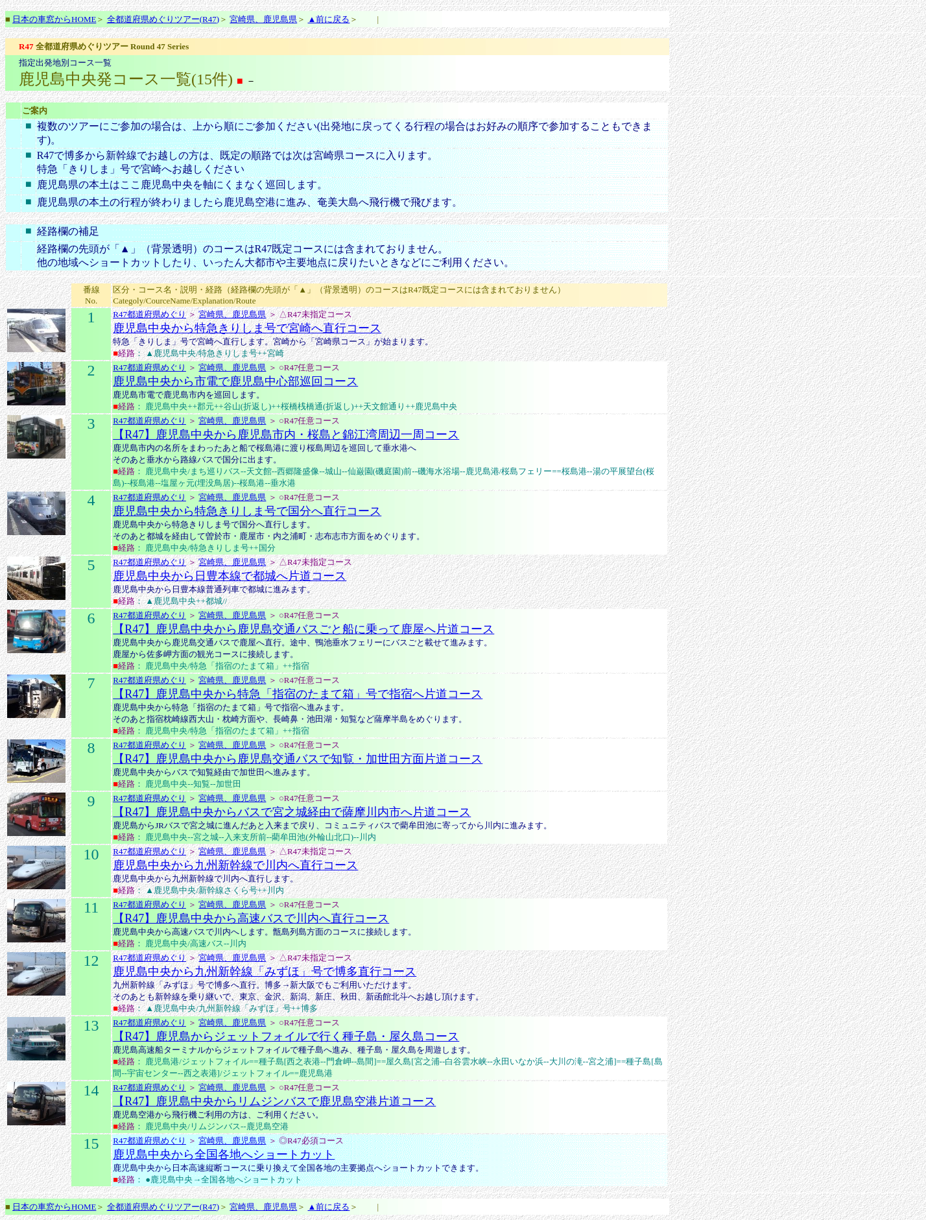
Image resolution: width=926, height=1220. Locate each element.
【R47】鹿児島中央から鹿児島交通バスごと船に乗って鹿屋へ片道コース (303, 629)
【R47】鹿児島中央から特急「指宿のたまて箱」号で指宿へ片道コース (297, 694)
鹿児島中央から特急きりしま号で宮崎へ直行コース (247, 328)
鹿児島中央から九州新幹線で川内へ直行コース (235, 865)
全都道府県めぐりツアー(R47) (163, 19)
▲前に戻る (328, 19)
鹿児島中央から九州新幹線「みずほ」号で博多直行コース (264, 971)
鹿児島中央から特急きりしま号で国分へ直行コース (247, 511)
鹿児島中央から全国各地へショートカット (224, 1154)
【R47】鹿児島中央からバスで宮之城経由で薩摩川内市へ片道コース (292, 812)
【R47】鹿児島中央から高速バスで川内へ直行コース (251, 918)
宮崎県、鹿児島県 (263, 19)
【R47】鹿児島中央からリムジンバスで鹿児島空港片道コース (274, 1101)
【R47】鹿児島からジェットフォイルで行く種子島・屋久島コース (286, 1036)
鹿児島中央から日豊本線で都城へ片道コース (229, 575)
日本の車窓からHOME (54, 19)
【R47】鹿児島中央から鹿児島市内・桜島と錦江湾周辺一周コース (286, 434)
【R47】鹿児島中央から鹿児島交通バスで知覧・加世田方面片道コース (297, 758)
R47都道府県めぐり (149, 314)
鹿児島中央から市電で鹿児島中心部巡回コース (235, 381)
